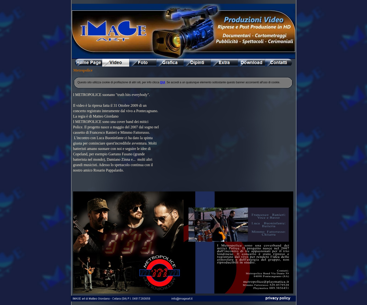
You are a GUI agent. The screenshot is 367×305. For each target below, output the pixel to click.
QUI (162, 82)
